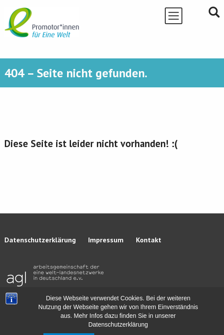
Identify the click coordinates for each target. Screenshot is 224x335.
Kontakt (148, 239)
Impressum (106, 239)
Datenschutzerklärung (40, 239)
